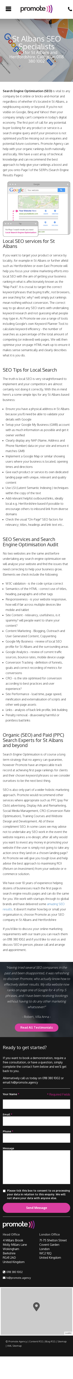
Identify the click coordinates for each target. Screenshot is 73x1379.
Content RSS (36, 1341)
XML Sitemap (14, 1345)
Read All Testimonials (36, 1027)
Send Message (36, 1208)
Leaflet (68, 1333)
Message (8, 1148)
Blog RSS (50, 1341)
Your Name (11, 1094)
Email (7, 1114)
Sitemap (62, 1341)
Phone (8, 1131)
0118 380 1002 (14, 1272)
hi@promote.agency (18, 1277)
